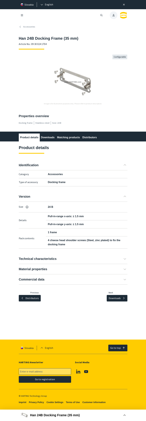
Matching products (68, 137)
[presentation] (46, 4)
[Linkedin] (78, 371)
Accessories (27, 26)
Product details (29, 137)
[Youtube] (86, 371)
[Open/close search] (101, 15)
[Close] (124, 4)
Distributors (89, 137)
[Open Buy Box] (73, 415)
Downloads (47, 137)
